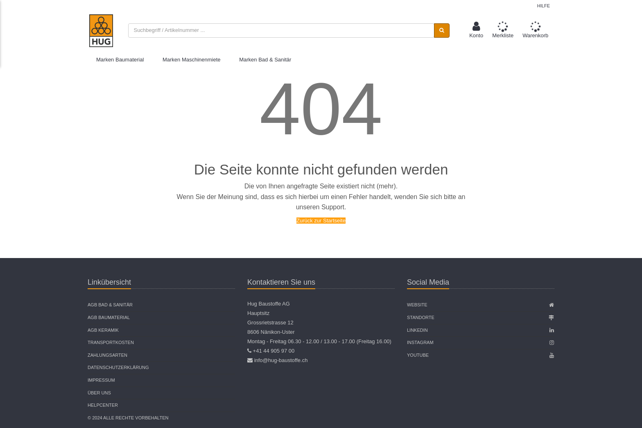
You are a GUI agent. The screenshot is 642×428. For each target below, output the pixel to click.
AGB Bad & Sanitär (110, 304)
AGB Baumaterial (109, 317)
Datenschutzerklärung (118, 367)
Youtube (418, 355)
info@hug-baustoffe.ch (281, 360)
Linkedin (417, 330)
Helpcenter (103, 405)
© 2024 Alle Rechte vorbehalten (128, 417)
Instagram (420, 342)
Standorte (420, 317)
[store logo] (101, 30)
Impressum (101, 380)
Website (417, 304)
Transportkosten (111, 342)
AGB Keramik (103, 330)
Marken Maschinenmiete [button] (192, 60)
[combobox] (281, 30)
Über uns (99, 392)
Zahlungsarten (107, 355)
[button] (476, 30)
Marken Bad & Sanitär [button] (265, 60)
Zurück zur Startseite (321, 220)
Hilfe (543, 5)
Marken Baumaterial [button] (120, 60)
